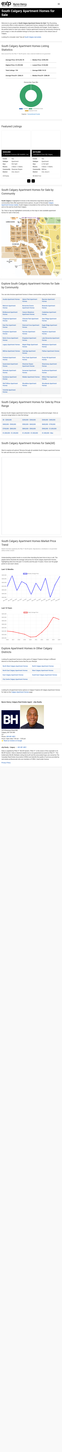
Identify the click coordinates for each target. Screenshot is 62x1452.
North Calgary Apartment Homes (43, 666)
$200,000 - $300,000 (29, 420)
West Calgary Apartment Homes (42, 670)
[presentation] (28, 181)
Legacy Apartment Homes (11, 344)
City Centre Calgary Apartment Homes (15, 679)
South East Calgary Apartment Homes (44, 675)
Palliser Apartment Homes (50, 351)
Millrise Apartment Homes (11, 351)
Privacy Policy (6, 763)
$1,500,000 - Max (47, 433)
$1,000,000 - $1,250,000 (10, 433)
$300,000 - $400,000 (48, 420)
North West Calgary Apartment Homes (15, 666)
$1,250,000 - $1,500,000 (30, 433)
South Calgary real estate (33, 37)
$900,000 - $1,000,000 (49, 429)
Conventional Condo (33, 114)
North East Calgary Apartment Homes (15, 670)
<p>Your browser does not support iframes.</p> (31, 491)
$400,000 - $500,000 (9, 424)
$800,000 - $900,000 (29, 429)
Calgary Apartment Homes (20, 692)
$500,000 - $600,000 (29, 424)
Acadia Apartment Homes (11, 299)
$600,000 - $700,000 (48, 424)
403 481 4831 (22, 747)
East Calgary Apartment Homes (13, 675)
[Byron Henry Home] (14, 4)
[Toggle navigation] (59, 4)
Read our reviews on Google (13, 741)
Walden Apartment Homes (31, 377)
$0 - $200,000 (7, 420)
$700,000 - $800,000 (9, 429)
